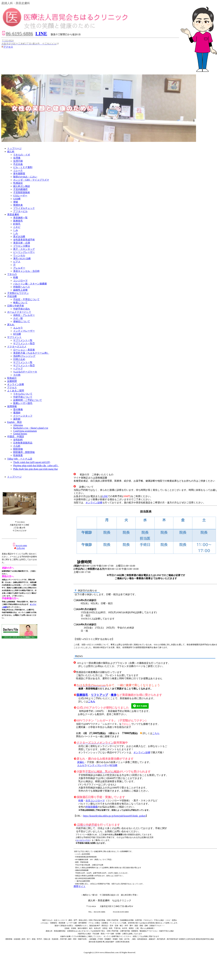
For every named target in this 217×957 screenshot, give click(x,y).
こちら (91, 701)
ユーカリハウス (83, 840)
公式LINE (20, 548)
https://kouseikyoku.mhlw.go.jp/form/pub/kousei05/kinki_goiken (114, 816)
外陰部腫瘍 (92, 807)
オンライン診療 (94, 502)
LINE (105, 496)
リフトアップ (99, 694)
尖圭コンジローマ (95, 800)
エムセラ (82, 765)
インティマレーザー (98, 765)
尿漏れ (80, 762)
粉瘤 (80, 800)
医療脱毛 (82, 694)
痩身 (113, 694)
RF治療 (113, 765)
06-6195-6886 (19, 545)
